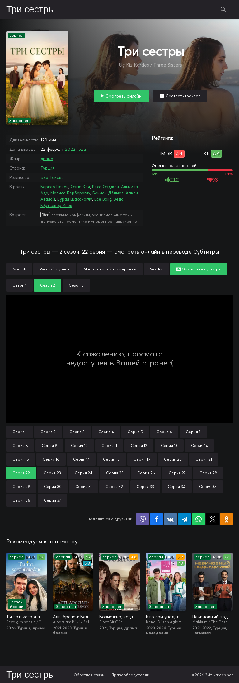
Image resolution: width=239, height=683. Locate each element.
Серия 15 (20, 459)
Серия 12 (139, 445)
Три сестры (30, 9)
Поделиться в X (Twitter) (212, 519)
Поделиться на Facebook (156, 519)
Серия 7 (193, 431)
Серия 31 (83, 486)
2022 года (75, 149)
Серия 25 (115, 472)
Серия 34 (176, 486)
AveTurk (19, 269)
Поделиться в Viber (142, 519)
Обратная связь (89, 674)
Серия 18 (111, 459)
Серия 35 (208, 486)
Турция (47, 167)
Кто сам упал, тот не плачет (166, 616)
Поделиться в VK (170, 519)
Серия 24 (83, 472)
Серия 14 (199, 445)
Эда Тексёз (51, 177)
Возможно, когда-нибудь (119, 616)
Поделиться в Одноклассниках (226, 519)
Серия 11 (109, 445)
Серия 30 (53, 486)
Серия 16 (51, 459)
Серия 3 (77, 431)
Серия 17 (81, 459)
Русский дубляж (55, 269)
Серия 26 (146, 472)
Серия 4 (106, 431)
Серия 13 (169, 445)
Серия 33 (145, 486)
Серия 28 (208, 472)
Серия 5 (135, 431)
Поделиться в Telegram (184, 519)
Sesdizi (156, 269)
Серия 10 (79, 445)
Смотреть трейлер (183, 95)
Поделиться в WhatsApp (198, 519)
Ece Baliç (102, 199)
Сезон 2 (47, 285)
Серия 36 (21, 500)
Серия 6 (164, 431)
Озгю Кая (80, 186)
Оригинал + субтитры (198, 269)
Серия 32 (114, 486)
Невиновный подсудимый (212, 616)
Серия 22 (21, 472)
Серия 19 (142, 459)
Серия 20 (173, 459)
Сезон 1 (19, 285)
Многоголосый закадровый (110, 269)
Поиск (223, 9)
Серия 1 (19, 431)
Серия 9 (49, 445)
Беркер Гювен (54, 186)
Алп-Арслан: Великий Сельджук (73, 616)
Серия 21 (203, 459)
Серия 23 (52, 472)
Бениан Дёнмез (108, 192)
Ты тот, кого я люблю (26, 616)
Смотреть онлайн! (124, 95)
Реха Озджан (105, 186)
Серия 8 (20, 445)
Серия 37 (52, 500)
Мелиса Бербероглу (70, 192)
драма (46, 158)
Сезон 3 (76, 285)
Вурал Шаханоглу (74, 199)
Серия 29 (21, 486)
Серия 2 (48, 431)
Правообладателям (130, 674)
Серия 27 (177, 472)
